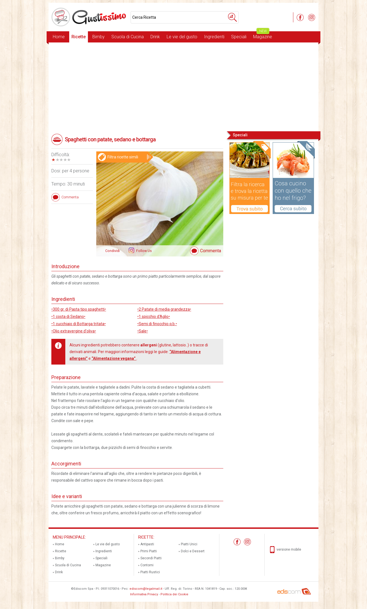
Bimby (98, 36)
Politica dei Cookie (174, 594)
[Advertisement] (183, 86)
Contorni (146, 565)
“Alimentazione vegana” (114, 358)
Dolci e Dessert (193, 551)
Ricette (78, 36)
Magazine (262, 35)
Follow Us (143, 251)
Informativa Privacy (144, 594)
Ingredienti (214, 36)
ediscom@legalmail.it (145, 589)
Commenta (210, 250)
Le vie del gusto (182, 36)
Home (59, 36)
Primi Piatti (148, 551)
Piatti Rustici (150, 572)
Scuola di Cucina (127, 36)
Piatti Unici (189, 544)
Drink (155, 36)
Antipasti (147, 544)
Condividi (112, 251)
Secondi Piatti (151, 558)
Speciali (238, 36)
